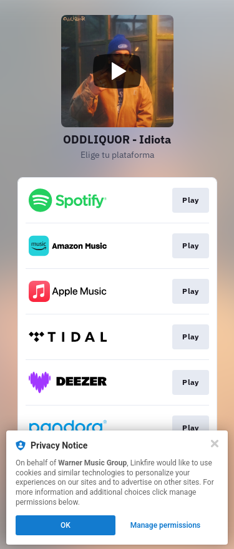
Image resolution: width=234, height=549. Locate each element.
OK (66, 525)
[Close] (215, 444)
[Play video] (117, 71)
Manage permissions (165, 525)
